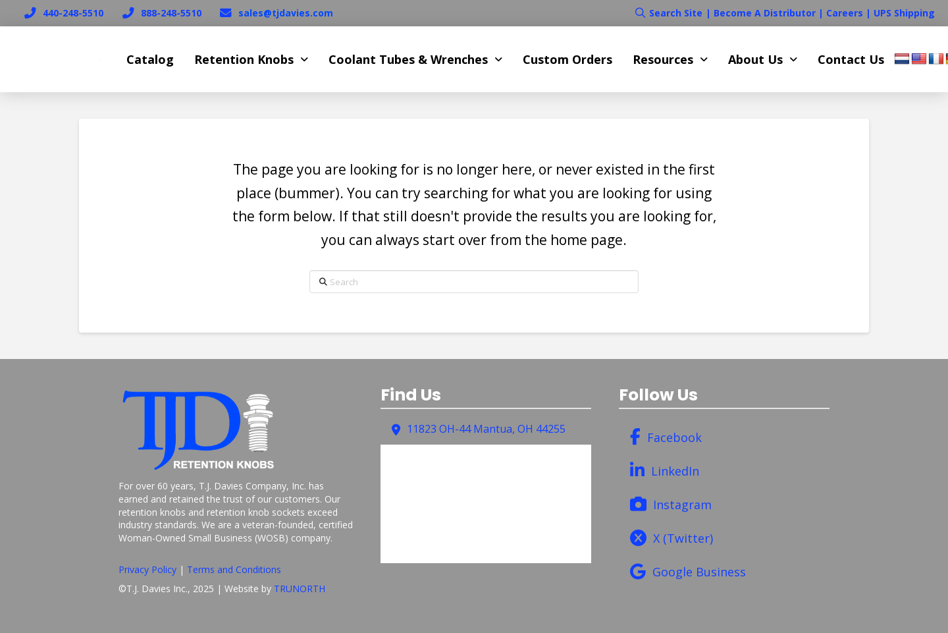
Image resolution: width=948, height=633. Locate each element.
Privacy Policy (147, 569)
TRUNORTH (299, 588)
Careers (844, 13)
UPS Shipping (904, 13)
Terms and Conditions (234, 569)
